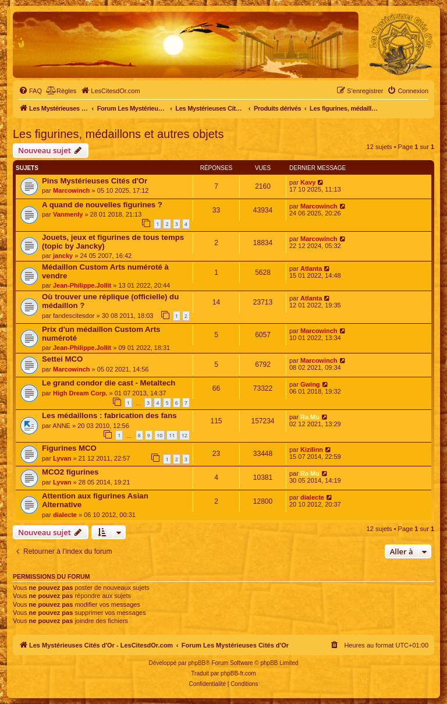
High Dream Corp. (80, 393)
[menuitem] (30, 91)
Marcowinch (71, 190)
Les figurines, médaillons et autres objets (118, 134)
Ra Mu (310, 416)
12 (184, 435)
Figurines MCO (69, 448)
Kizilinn (311, 449)
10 (159, 435)
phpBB (196, 663)
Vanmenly (68, 214)
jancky (63, 255)
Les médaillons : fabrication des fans (109, 415)
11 (172, 435)
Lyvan (62, 458)
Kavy (307, 182)
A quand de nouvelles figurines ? (102, 204)
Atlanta (311, 268)
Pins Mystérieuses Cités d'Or (94, 180)
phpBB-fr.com (238, 673)
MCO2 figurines (70, 472)
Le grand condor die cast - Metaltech (108, 382)
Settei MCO (62, 359)
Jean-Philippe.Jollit (82, 285)
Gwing (310, 384)
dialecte (65, 514)
